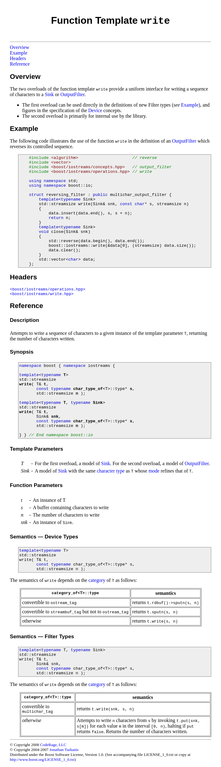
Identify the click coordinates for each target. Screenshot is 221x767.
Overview (19, 47)
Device (95, 110)
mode (154, 470)
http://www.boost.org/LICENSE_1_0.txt (42, 759)
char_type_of (88, 389)
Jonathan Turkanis (64, 749)
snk (54, 416)
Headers (18, 58)
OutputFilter (72, 94)
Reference (20, 64)
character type (110, 470)
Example (18, 52)
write (25, 384)
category (97, 580)
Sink (49, 94)
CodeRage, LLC (53, 744)
